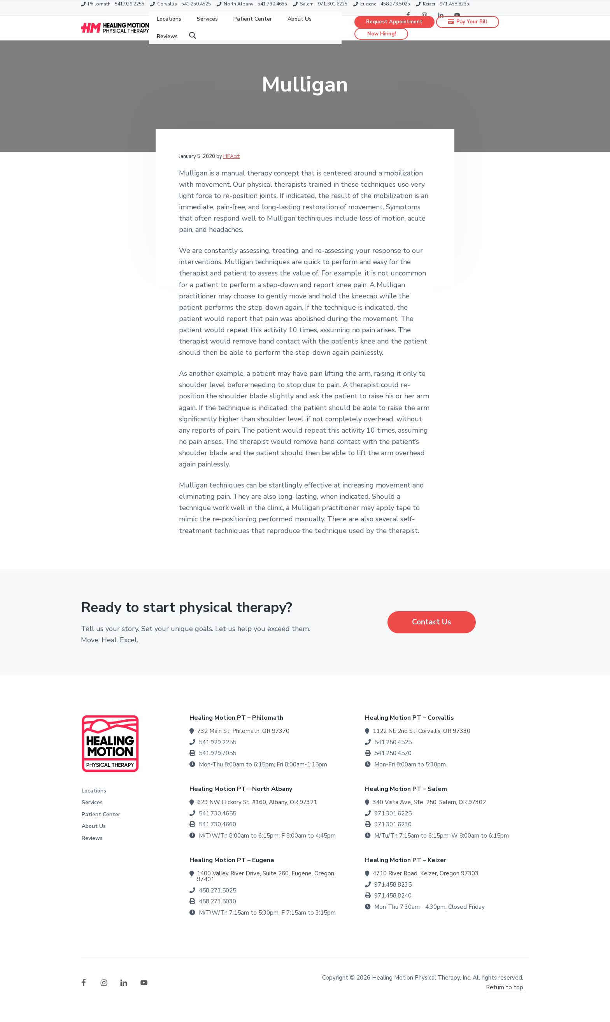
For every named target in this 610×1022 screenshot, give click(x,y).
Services (92, 816)
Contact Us (431, 636)
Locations (94, 805)
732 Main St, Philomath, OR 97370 (243, 745)
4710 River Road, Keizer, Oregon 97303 (426, 888)
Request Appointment (394, 28)
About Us (94, 840)
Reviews (92, 852)
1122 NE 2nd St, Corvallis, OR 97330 (421, 745)
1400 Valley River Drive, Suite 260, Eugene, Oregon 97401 (265, 891)
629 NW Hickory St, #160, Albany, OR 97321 (257, 816)
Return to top (504, 1002)
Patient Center (101, 829)
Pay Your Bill (468, 28)
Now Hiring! (381, 41)
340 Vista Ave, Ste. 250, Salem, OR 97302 (429, 816)
